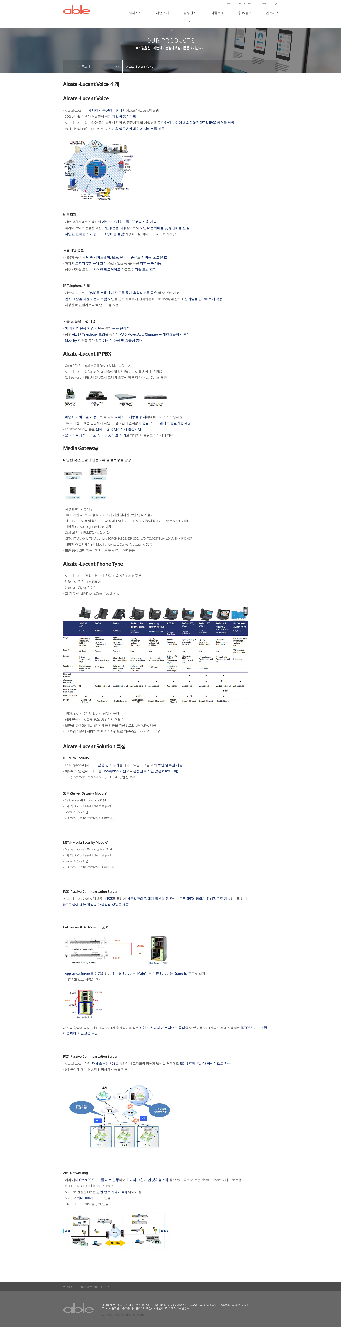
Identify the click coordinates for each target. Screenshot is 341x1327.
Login (273, 3)
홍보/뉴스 (245, 13)
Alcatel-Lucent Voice (139, 67)
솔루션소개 (189, 17)
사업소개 (162, 13)
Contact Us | (113, 1286)
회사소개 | (69, 1286)
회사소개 (135, 13)
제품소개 (217, 13)
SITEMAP (261, 3)
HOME (230, 3)
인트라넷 (272, 13)
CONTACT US (246, 3)
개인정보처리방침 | (91, 1286)
